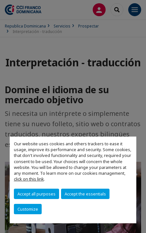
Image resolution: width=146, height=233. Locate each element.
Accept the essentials (85, 194)
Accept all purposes (36, 194)
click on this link (29, 179)
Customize (27, 209)
